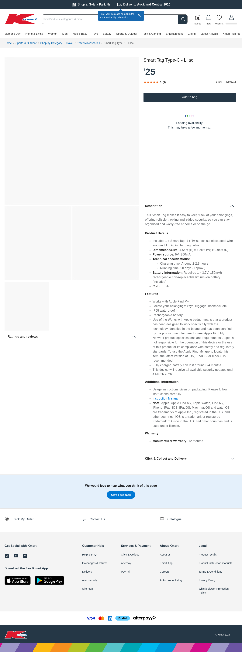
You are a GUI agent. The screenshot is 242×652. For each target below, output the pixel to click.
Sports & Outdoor (126, 33)
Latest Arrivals (209, 33)
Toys (95, 33)
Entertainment (174, 33)
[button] (121, 33)
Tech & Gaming (151, 33)
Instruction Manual (165, 398)
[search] (183, 19)
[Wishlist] (220, 19)
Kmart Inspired (231, 33)
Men (65, 33)
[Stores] (198, 19)
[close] (139, 15)
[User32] (231, 19)
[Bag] (209, 19)
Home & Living (34, 33)
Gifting (192, 33)
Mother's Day (12, 33)
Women (52, 33)
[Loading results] (189, 116)
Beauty (107, 33)
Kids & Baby (80, 33)
